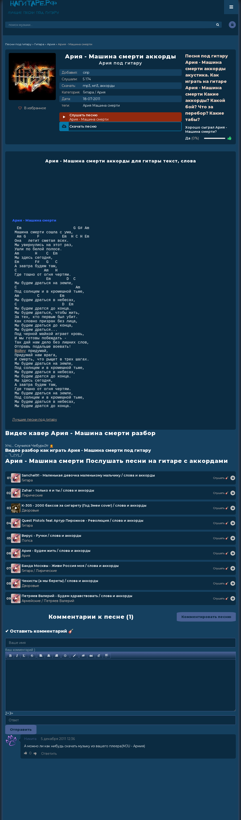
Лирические (32, 495)
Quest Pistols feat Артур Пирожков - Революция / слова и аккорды (82, 520)
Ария (101, 92)
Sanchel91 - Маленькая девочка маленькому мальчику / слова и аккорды (88, 475)
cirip (86, 72)
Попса (27, 540)
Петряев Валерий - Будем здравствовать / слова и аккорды (77, 596)
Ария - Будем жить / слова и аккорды (56, 551)
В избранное (32, 108)
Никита (30, 739)
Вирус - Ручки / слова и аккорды (51, 535)
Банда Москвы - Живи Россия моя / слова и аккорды (70, 566)
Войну (20, 351)
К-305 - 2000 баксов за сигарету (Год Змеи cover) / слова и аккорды (84, 505)
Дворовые (30, 510)
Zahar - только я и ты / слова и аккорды (58, 490)
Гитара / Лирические (39, 571)
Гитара (88, 92)
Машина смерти (106, 105)
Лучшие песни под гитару (34, 419)
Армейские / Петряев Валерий (48, 601)
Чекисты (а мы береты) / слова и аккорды (60, 581)
